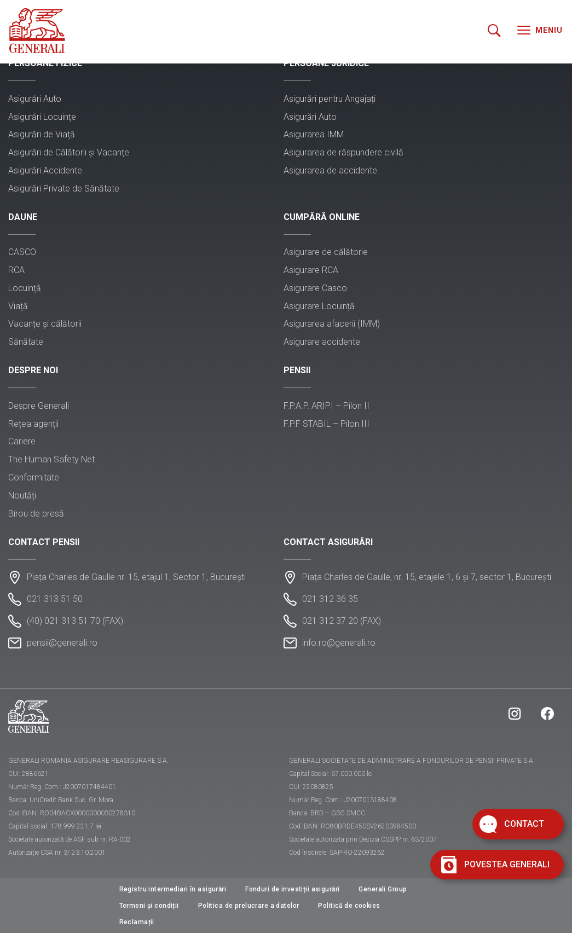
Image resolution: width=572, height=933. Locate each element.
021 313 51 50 (55, 599)
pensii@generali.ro (62, 643)
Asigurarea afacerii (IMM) (332, 323)
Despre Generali (38, 406)
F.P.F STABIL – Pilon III (326, 424)
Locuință (24, 288)
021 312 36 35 (330, 599)
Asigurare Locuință (319, 306)
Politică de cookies (349, 905)
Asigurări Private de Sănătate (63, 188)
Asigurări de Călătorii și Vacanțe (68, 152)
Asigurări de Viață (41, 134)
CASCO (22, 252)
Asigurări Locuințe (42, 117)
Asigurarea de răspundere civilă (343, 152)
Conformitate (33, 477)
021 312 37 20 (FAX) (341, 621)
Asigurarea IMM (314, 134)
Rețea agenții (33, 424)
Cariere (22, 441)
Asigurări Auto (34, 99)
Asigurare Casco (315, 288)
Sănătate (25, 342)
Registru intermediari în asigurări (173, 889)
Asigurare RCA (311, 270)
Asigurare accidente (322, 342)
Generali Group (383, 889)
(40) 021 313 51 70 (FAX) (75, 621)
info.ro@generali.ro (338, 643)
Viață (18, 306)
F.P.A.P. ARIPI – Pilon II (326, 406)
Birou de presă (36, 513)
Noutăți (22, 495)
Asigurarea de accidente (330, 170)
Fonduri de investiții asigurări (292, 889)
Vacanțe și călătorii (45, 323)
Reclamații (136, 922)
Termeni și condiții (149, 905)
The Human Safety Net (51, 459)
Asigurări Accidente (45, 170)
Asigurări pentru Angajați (329, 99)
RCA (16, 270)
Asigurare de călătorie (326, 252)
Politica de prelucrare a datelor (248, 905)
